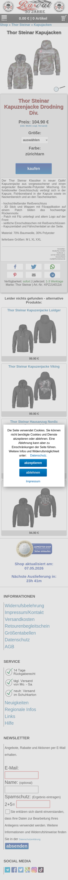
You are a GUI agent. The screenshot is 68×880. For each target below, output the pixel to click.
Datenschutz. (38, 455)
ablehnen (33, 472)
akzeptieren (33, 463)
